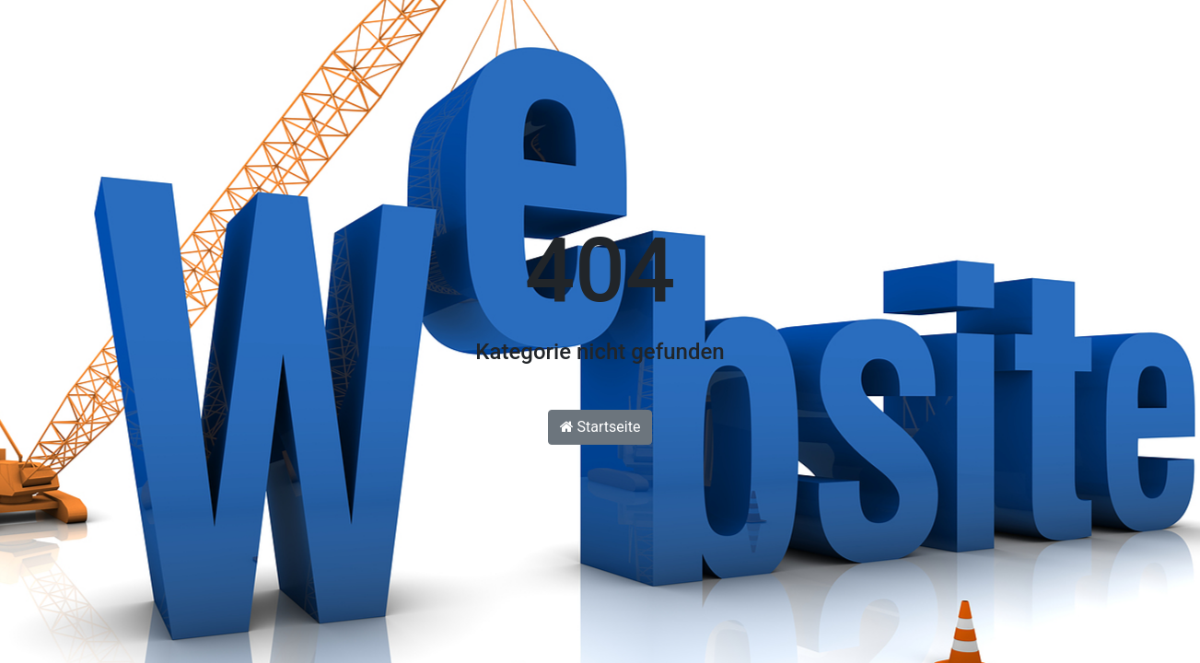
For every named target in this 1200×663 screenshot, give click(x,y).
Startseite (600, 427)
